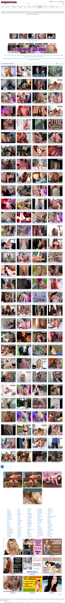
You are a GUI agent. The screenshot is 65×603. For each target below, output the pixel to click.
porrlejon (9, 511)
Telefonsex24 (35, 55)
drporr (28, 530)
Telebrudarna (14, 55)
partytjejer (9, 514)
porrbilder (29, 525)
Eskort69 (9, 58)
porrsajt (39, 523)
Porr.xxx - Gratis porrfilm (32, 41)
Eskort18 (37, 56)
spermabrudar (10, 530)
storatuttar (50, 536)
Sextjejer (25, 56)
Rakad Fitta (42, 58)
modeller (39, 510)
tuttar (8, 509)
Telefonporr (40, 55)
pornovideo (39, 532)
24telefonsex (50, 509)
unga (18, 519)
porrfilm (29, 511)
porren (18, 523)
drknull (18, 510)
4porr (18, 511)
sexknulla (29, 520)
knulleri (8, 517)
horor (49, 514)
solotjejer (29, 509)
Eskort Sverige (53, 55)
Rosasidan (30, 56)
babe (8, 525)
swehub (49, 510)
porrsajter (29, 536)
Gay (56, 1)
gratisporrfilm (30, 529)
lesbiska (49, 517)
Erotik (34, 58)
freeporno (9, 535)
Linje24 (5, 55)
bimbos (49, 522)
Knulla (55, 58)
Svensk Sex (47, 58)
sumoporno (9, 529)
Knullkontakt (30, 58)
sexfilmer (29, 522)
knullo (8, 526)
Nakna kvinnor (14, 58)
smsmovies (29, 517)
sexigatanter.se (10, 602)
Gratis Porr (38, 58)
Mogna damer (32, 59)
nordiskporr (9, 516)
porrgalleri (39, 511)
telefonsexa (29, 523)
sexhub (29, 535)
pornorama (39, 533)
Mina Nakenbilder (46, 55)
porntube (39, 529)
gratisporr (19, 514)
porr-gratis (29, 516)
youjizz (19, 533)
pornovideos (40, 530)
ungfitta (8, 513)
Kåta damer (38, 59)
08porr (28, 532)
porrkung (19, 530)
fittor (18, 509)
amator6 (39, 522)
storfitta (19, 522)
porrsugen (39, 509)
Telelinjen (9, 55)
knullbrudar (9, 519)
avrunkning (19, 527)
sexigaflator (50, 530)
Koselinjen (31, 55)
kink (38, 536)
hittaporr (49, 527)
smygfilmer (39, 516)
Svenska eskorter (59, 55)
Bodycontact (41, 56)
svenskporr (9, 527)
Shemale (61, 1)
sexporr (29, 519)
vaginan (19, 517)
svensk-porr (20, 520)
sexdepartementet (52, 516)
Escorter (26, 58)
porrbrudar (39, 513)
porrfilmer (29, 514)
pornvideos (39, 527)
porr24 (49, 519)
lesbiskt (39, 514)
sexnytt (29, 510)
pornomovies (40, 535)
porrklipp (9, 536)
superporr (50, 526)
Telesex (22, 55)
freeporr (19, 536)
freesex (39, 526)
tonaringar (50, 511)
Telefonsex (19, 55)
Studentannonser (20, 58)
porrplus (29, 533)
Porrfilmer (52, 58)
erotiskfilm (39, 520)
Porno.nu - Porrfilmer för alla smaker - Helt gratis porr (32, 39)
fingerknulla (40, 519)
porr (38, 525)
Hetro (52, 1)
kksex (28, 527)
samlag (49, 520)
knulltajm (29, 526)
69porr (18, 529)
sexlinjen (50, 513)
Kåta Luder (5, 58)
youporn (19, 532)
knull (8, 520)
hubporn (49, 523)
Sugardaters (59, 58)
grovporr (19, 525)
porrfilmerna (50, 533)
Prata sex (26, 55)
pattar (49, 535)
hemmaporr (50, 525)
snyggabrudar (10, 532)
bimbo (8, 523)
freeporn (19, 535)
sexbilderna (29, 513)
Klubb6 (33, 56)
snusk (8, 510)
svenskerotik (50, 529)
